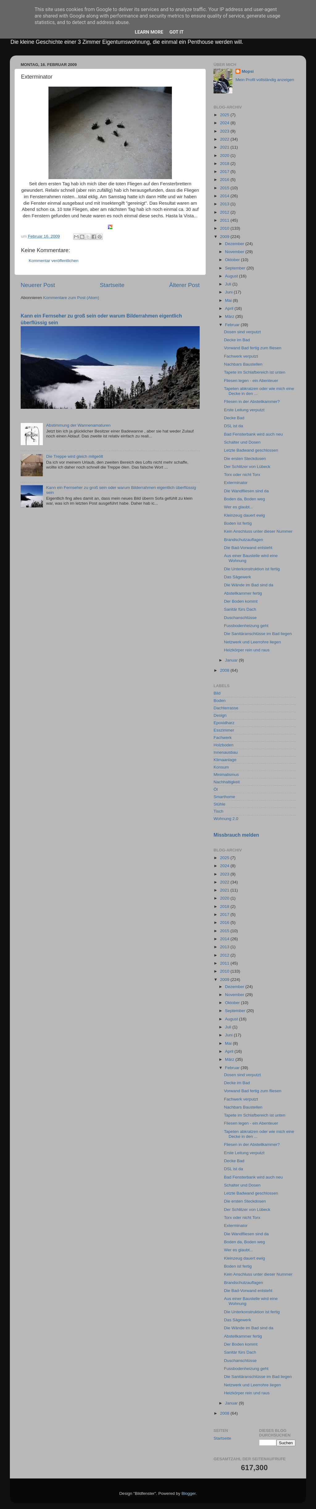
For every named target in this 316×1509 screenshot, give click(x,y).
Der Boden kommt (241, 601)
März (230, 316)
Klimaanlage (225, 759)
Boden (220, 700)
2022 (225, 139)
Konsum (221, 767)
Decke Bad (234, 418)
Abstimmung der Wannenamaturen (78, 425)
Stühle (219, 804)
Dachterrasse (226, 708)
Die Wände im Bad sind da (248, 585)
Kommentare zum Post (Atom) (71, 297)
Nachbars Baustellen (243, 364)
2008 (225, 670)
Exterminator (236, 482)
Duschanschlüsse (240, 617)
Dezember (235, 243)
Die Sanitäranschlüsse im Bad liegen (258, 633)
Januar (232, 660)
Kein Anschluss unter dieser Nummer (258, 531)
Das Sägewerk (237, 577)
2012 (225, 212)
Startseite (112, 285)
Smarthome (224, 796)
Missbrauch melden (236, 835)
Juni (229, 292)
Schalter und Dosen (242, 442)
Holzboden (224, 745)
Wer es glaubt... (238, 507)
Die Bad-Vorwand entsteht (248, 547)
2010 (225, 228)
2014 (225, 196)
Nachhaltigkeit (227, 782)
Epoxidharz (224, 722)
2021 (225, 147)
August (232, 276)
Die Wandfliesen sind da (246, 491)
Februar (233, 324)
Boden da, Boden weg (244, 499)
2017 (225, 171)
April (230, 308)
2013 (225, 204)
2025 (225, 115)
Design (220, 715)
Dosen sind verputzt (242, 332)
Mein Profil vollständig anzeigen (264, 79)
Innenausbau (226, 752)
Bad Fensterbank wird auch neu (253, 434)
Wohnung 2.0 (226, 818)
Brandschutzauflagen (243, 539)
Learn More (149, 32)
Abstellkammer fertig (243, 593)
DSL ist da (233, 426)
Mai (229, 300)
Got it (176, 32)
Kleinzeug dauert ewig (244, 515)
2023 (225, 131)
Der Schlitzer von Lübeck (247, 466)
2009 (225, 236)
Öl (216, 789)
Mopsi (248, 71)
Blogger (188, 1493)
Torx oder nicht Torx (242, 474)
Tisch (218, 811)
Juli (228, 284)
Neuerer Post (38, 285)
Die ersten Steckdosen (245, 458)
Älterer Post (184, 285)
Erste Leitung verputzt (244, 410)
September (236, 268)
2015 (225, 188)
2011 (225, 220)
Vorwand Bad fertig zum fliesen (252, 348)
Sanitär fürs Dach (240, 609)
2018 (225, 163)
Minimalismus (226, 774)
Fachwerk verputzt (241, 356)
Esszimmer (224, 730)
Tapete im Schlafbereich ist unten (254, 372)
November (235, 251)
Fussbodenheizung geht (246, 625)
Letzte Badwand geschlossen (251, 450)
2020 (225, 155)
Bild (217, 693)
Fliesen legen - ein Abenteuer (251, 380)
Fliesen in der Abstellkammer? (252, 401)
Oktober (233, 259)
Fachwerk (223, 737)
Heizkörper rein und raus (247, 650)
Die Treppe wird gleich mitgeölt (74, 456)
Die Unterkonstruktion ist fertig (252, 569)
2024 (225, 123)
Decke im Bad (237, 340)
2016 (225, 179)
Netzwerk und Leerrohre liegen (252, 642)
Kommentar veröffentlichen (53, 260)
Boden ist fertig (238, 523)
